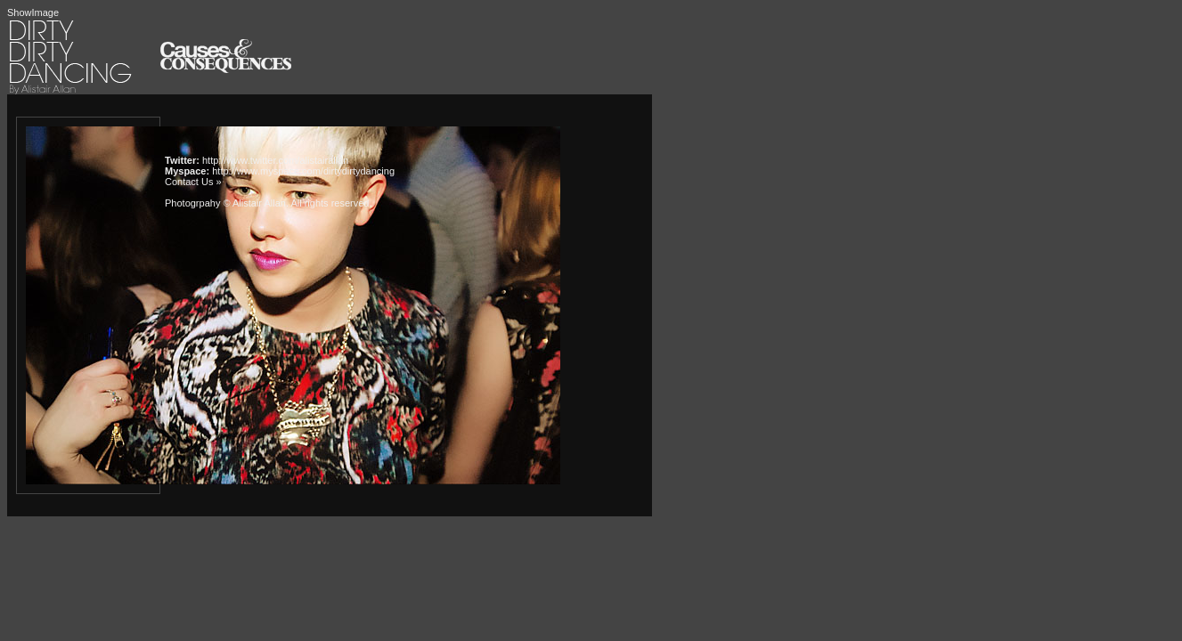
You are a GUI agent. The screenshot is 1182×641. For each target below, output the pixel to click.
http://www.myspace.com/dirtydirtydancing (303, 171)
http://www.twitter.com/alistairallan (275, 160)
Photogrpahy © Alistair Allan (225, 203)
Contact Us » (193, 181)
